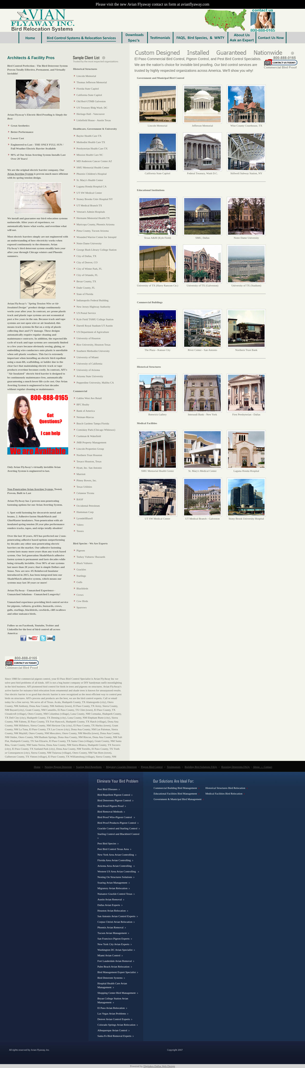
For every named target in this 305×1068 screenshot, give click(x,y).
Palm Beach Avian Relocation (113, 966)
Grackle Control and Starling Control (117, 828)
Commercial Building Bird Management (175, 787)
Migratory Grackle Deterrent (121, 766)
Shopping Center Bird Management (116, 992)
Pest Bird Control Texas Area (113, 849)
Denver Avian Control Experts (113, 1019)
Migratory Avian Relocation (112, 888)
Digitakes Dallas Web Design (159, 1066)
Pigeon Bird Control (151, 766)
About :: (258, 766)
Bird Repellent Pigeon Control (113, 794)
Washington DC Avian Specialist (115, 949)
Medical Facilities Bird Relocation (223, 793)
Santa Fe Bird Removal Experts (114, 1035)
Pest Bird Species (106, 843)
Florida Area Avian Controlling (114, 860)
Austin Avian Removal (109, 899)
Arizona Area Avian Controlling (114, 865)
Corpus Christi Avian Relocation (114, 921)
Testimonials (174, 766)
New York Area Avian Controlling (115, 854)
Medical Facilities (147, 423)
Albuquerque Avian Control (112, 1030)
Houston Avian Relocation (111, 910)
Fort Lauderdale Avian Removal (114, 960)
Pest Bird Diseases (107, 789)
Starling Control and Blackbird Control (118, 833)
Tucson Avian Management (112, 932)
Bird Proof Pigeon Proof (110, 805)
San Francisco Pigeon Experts (113, 938)
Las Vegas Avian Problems (111, 1013)
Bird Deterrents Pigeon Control (114, 800)
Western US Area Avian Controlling (117, 871)
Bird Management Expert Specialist (116, 972)
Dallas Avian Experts (108, 905)
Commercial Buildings (149, 302)
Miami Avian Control (108, 955)
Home (37, 766)
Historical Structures (149, 366)
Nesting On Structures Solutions (114, 877)
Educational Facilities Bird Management (175, 793)
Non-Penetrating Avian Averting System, (30, 489)
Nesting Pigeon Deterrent (58, 766)
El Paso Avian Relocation (111, 1007)
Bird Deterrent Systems (110, 977)
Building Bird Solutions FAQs (201, 766)
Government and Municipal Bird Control (160, 77)
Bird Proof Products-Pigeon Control (116, 822)
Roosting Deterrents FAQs (235, 766)
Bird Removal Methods (110, 811)
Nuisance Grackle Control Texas (114, 893)
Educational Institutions (150, 190)
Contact (268, 766)
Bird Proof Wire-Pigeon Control (115, 817)
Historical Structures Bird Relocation (225, 787)
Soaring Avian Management (112, 882)
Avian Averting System (20, 173)
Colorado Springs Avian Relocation (116, 1024)
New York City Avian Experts (113, 944)
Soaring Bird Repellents (89, 766)
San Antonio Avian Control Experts (116, 916)
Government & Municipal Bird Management (177, 799)
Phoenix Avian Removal (110, 927)
